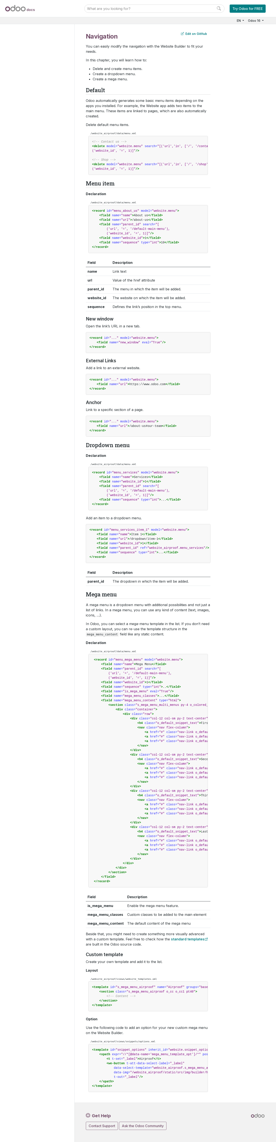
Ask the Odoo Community (143, 1126)
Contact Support (102, 1126)
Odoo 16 (254, 20)
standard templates (187, 939)
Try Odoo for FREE (247, 8)
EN (239, 20)
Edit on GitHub (194, 34)
